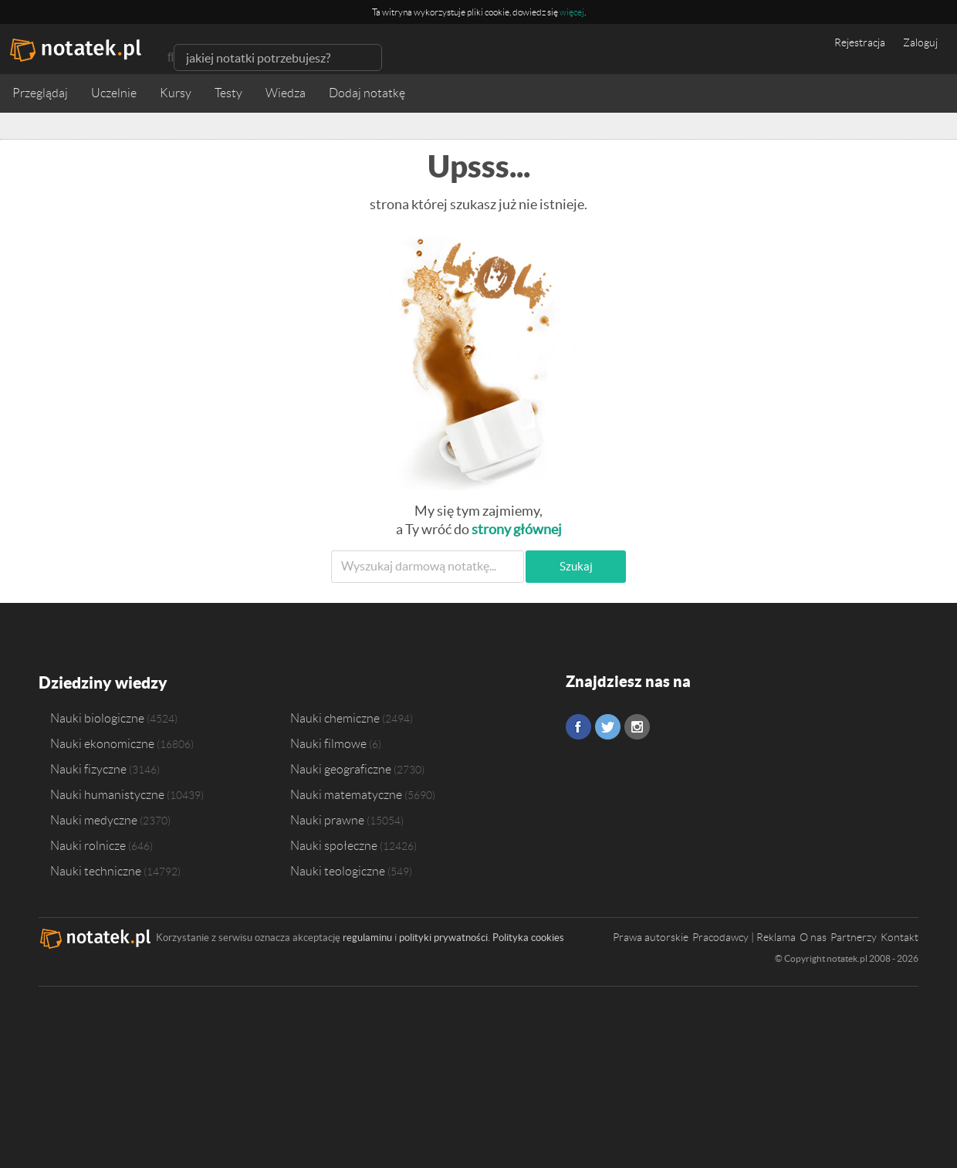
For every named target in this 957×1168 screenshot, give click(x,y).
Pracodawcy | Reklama (744, 935)
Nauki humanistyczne (107, 793)
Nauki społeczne (333, 844)
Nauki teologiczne (337, 869)
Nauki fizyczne (88, 767)
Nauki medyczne (93, 818)
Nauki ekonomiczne (102, 742)
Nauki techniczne (95, 869)
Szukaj (576, 566)
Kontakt (899, 935)
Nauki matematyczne (346, 793)
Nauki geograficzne (340, 767)
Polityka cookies (528, 936)
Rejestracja (859, 42)
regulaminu (367, 936)
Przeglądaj (40, 93)
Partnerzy (853, 935)
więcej (572, 12)
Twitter (608, 727)
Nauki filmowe (328, 742)
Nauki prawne (327, 818)
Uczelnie (114, 93)
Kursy (175, 93)
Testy (228, 93)
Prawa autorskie (650, 935)
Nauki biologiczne (97, 716)
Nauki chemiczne (335, 716)
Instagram (637, 727)
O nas (813, 935)
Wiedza (285, 93)
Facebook (578, 727)
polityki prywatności (443, 936)
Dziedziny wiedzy (101, 681)
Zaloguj (920, 42)
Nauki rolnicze (88, 844)
